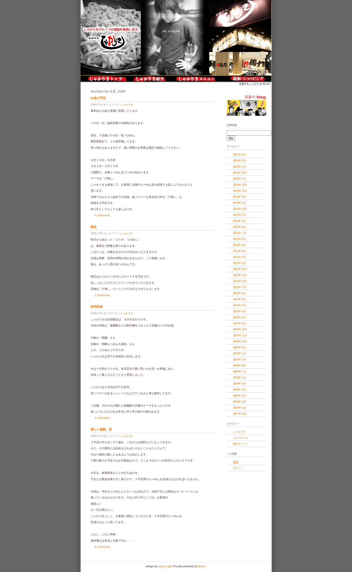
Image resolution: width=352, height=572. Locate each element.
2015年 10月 (240, 172)
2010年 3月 (239, 311)
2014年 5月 (239, 196)
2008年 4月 (239, 389)
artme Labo (165, 566)
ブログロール (240, 437)
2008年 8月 (239, 365)
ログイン (238, 468)
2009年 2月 (239, 359)
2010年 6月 (239, 293)
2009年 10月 (240, 341)
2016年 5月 (239, 160)
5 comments (102, 215)
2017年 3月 (239, 154)
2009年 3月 (239, 353)
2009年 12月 (240, 329)
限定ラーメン (240, 443)
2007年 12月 (240, 413)
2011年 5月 (239, 251)
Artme (201, 566)
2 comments (102, 295)
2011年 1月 (239, 263)
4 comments (102, 417)
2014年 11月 (240, 190)
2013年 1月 (239, 220)
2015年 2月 (239, 178)
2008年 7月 (239, 371)
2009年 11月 (240, 335)
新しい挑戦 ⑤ (101, 429)
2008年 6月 (239, 377)
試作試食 (97, 306)
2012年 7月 (239, 233)
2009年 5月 (239, 347)
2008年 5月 (239, 383)
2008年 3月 (239, 395)
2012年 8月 (239, 226)
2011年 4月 (239, 257)
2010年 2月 (239, 317)
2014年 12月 (240, 184)
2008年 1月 (239, 407)
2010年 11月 (240, 275)
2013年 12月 (240, 208)
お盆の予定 (98, 98)
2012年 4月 (239, 245)
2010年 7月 (239, 287)
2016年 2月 (239, 166)
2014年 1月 (239, 202)
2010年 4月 (239, 305)
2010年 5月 (239, 299)
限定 (94, 227)
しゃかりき (126, 104)
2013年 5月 (239, 214)
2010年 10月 (240, 281)
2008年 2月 (239, 401)
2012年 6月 (239, 239)
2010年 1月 (239, 323)
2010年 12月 (240, 269)
